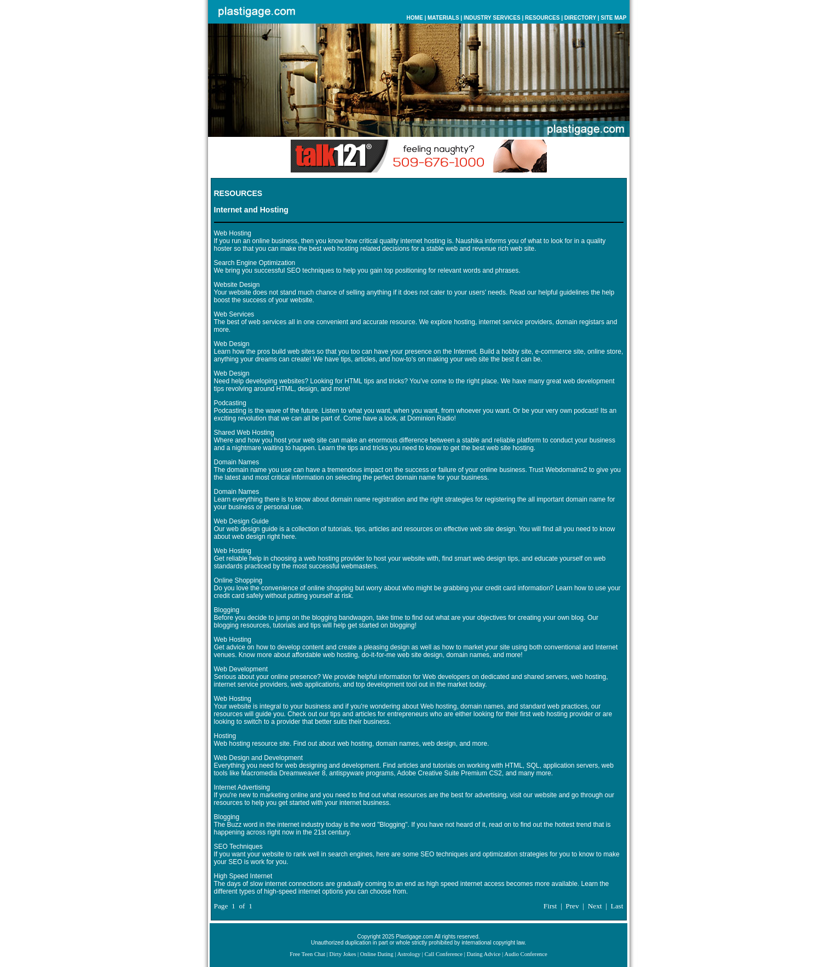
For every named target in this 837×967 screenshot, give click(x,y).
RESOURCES (542, 18)
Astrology (408, 954)
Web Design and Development (258, 758)
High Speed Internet (243, 876)
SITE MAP (613, 18)
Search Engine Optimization (255, 263)
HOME (415, 18)
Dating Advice (484, 954)
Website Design (237, 285)
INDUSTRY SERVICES (492, 18)
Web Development (241, 669)
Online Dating (377, 954)
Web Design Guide (241, 521)
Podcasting (230, 403)
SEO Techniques (238, 846)
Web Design (232, 344)
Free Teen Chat (307, 954)
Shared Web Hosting (244, 432)
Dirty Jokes (343, 954)
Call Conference (444, 954)
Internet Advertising (242, 787)
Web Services (234, 314)
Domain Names (236, 462)
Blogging (227, 610)
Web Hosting (232, 233)
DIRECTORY (580, 18)
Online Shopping (238, 580)
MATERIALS (443, 18)
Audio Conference (525, 954)
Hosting (225, 736)
